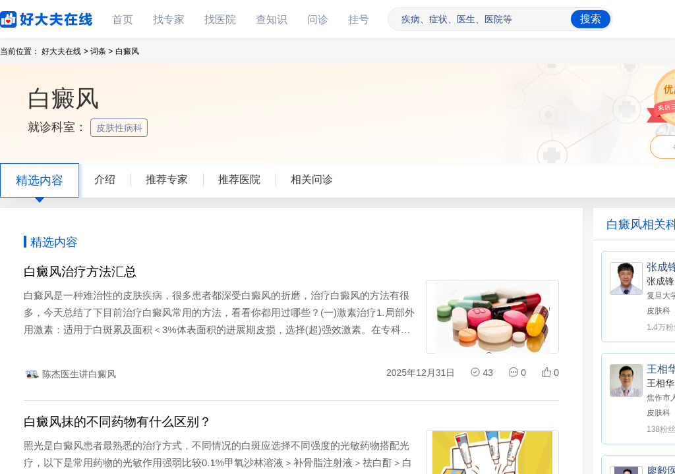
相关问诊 (312, 179)
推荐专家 (167, 179)
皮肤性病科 (120, 127)
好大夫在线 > (65, 51)
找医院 (220, 19)
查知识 (271, 19)
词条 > (101, 51)
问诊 (317, 19)
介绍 (104, 179)
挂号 (358, 19)
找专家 (169, 19)
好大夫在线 (26, 16)
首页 (122, 19)
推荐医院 (239, 179)
